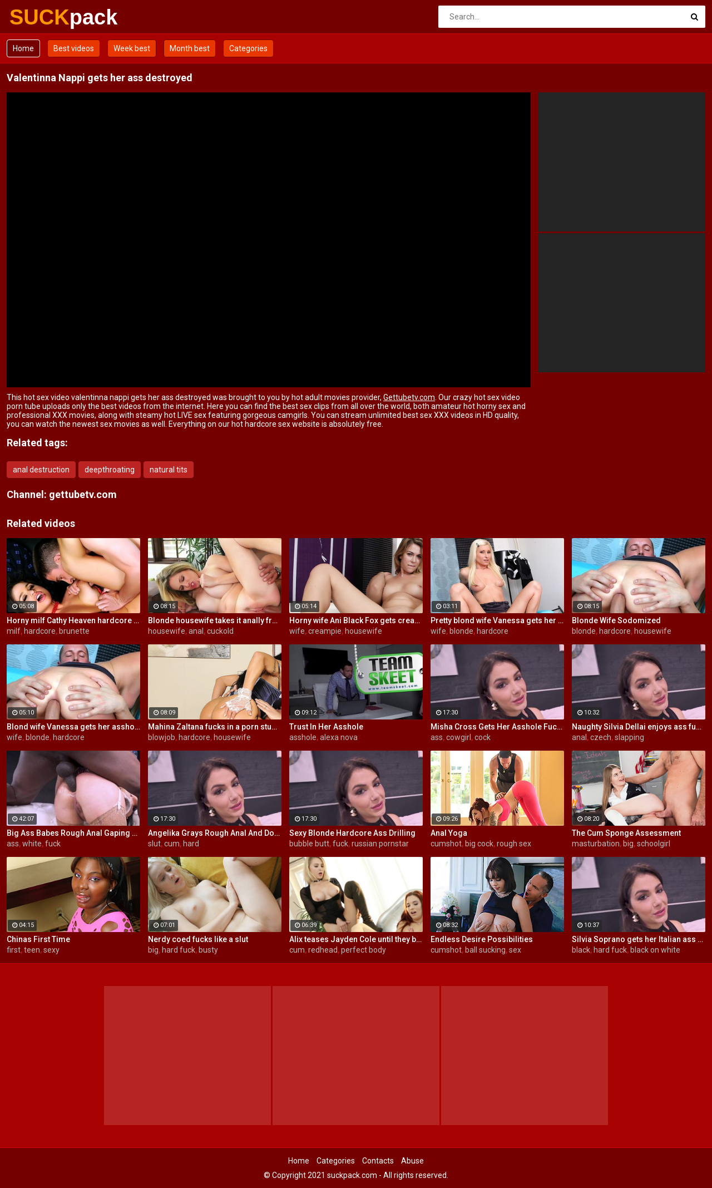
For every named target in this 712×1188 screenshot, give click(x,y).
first (14, 949)
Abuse (412, 1160)
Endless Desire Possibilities (482, 939)
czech (600, 737)
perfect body (363, 949)
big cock (479, 843)
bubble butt (309, 843)
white (32, 843)
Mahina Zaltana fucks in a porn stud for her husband (214, 726)
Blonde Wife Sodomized (616, 620)
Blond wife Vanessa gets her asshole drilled (73, 726)
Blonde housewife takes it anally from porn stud (214, 620)
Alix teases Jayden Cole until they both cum (356, 939)
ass (437, 737)
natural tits (168, 469)
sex (515, 949)
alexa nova (339, 737)
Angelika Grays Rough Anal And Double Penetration (214, 833)
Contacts (378, 1160)
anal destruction (41, 469)
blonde (461, 631)
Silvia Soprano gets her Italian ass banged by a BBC (638, 939)
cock (482, 737)
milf (14, 631)
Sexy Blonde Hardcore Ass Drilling (352, 833)
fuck (53, 843)
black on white (655, 949)
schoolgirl (653, 843)
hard (191, 843)
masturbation (596, 843)
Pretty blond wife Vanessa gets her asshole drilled (497, 620)
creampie (325, 631)
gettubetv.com (83, 494)
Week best (131, 48)
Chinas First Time (38, 939)
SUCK (38, 17)
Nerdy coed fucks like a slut (198, 939)
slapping (629, 737)
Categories (248, 48)
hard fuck (178, 949)
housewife (166, 631)
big (628, 843)
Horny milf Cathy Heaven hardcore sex (73, 620)
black (581, 949)
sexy (51, 949)
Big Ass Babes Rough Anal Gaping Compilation (73, 833)
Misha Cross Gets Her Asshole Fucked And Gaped (497, 726)
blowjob (161, 737)
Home (23, 48)
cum (172, 843)
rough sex (514, 843)
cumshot (446, 843)
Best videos (73, 48)
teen (32, 949)
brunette (74, 631)
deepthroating (110, 469)
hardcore (40, 631)
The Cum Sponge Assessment (626, 833)
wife (297, 631)
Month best (190, 48)
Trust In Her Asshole (326, 726)
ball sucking (485, 949)
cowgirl (458, 737)
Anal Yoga (449, 833)
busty (208, 949)
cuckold (220, 631)
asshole (303, 737)
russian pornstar (380, 843)
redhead (323, 949)
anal (196, 631)
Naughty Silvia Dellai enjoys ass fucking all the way (638, 726)
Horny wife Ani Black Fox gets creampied (356, 620)
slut (154, 843)
